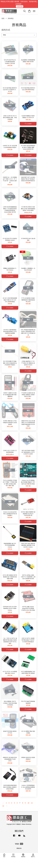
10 (28, 803)
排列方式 (6, 30)
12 (3, 806)
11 (32, 803)
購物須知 (19, 848)
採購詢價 (19, 6)
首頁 (3, 18)
